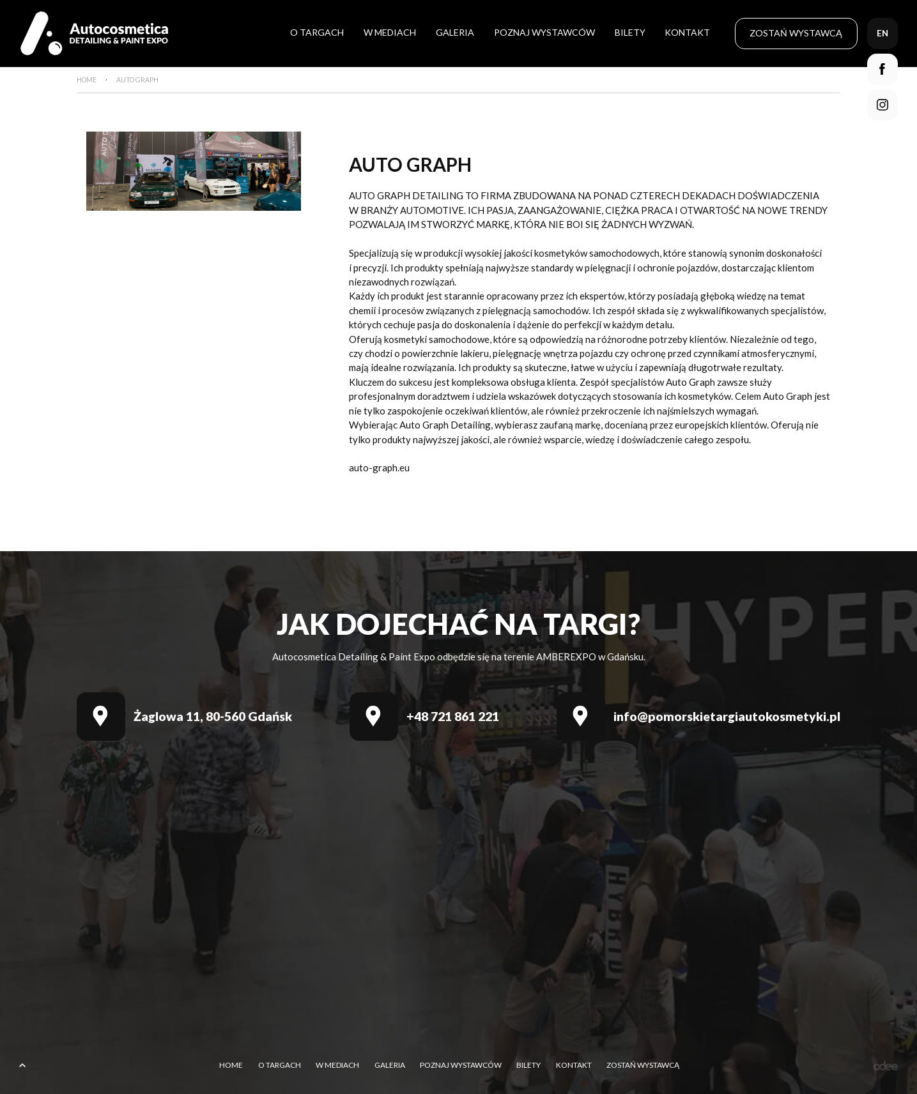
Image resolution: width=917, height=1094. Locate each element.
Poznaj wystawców (544, 32)
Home (231, 1065)
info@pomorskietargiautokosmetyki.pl (726, 717)
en (882, 33)
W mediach (390, 32)
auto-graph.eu (379, 467)
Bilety (630, 32)
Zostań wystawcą (796, 32)
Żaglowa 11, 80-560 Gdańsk (213, 717)
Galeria (455, 32)
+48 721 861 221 (452, 717)
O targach (317, 32)
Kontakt (687, 32)
